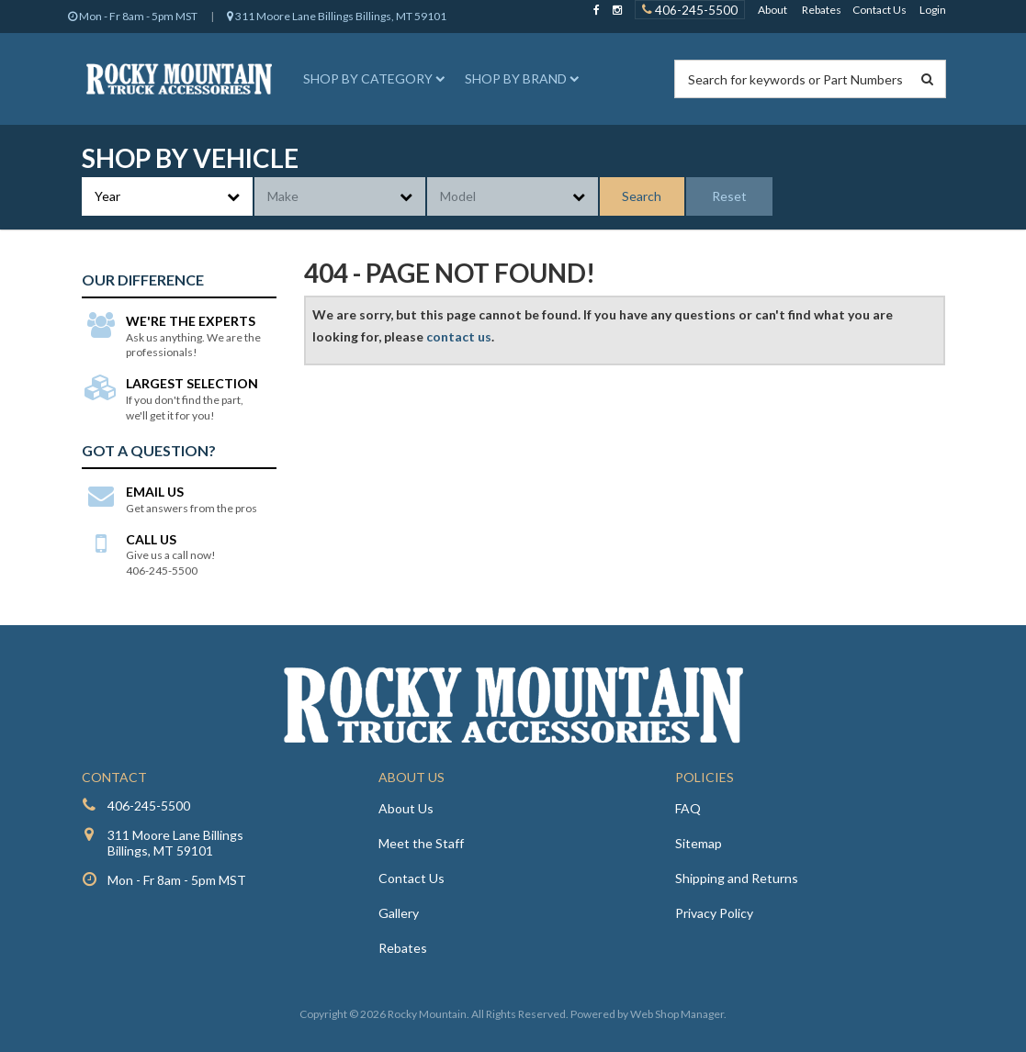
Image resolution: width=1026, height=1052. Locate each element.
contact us (458, 336)
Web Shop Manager (677, 1014)
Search (641, 196)
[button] (371, 79)
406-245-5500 (148, 805)
